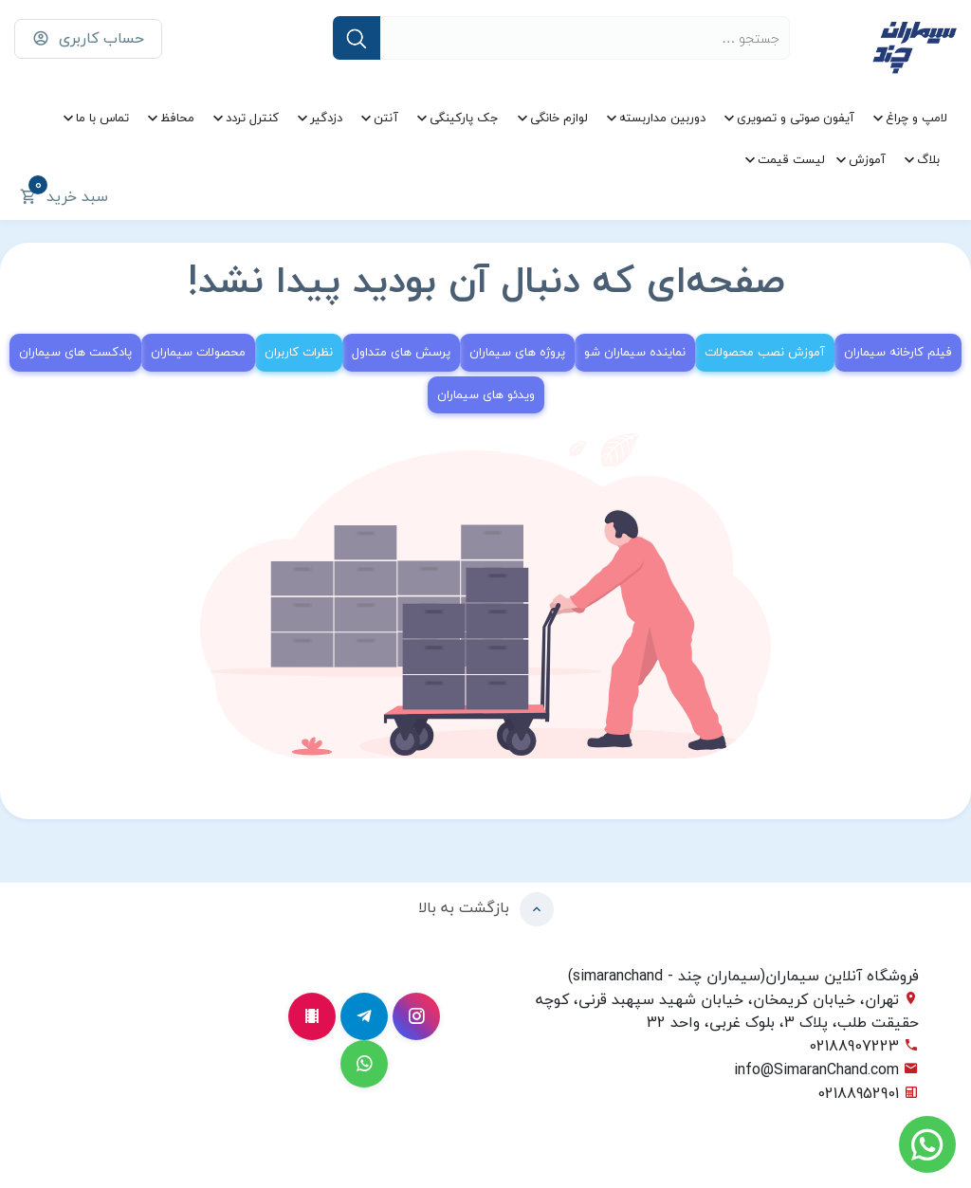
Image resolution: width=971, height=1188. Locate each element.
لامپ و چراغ (916, 117)
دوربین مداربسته (662, 117)
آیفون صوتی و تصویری (795, 117)
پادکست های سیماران (75, 351)
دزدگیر (326, 117)
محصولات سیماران (198, 351)
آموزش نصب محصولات (765, 351)
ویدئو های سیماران (486, 394)
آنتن (386, 117)
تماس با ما (102, 117)
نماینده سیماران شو (635, 351)
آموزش (867, 159)
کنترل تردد (252, 117)
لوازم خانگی (559, 117)
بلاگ (928, 159)
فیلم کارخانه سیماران (898, 351)
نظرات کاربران (299, 351)
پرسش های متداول (401, 351)
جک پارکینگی (464, 117)
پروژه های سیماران (517, 351)
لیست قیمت (791, 159)
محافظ (177, 117)
